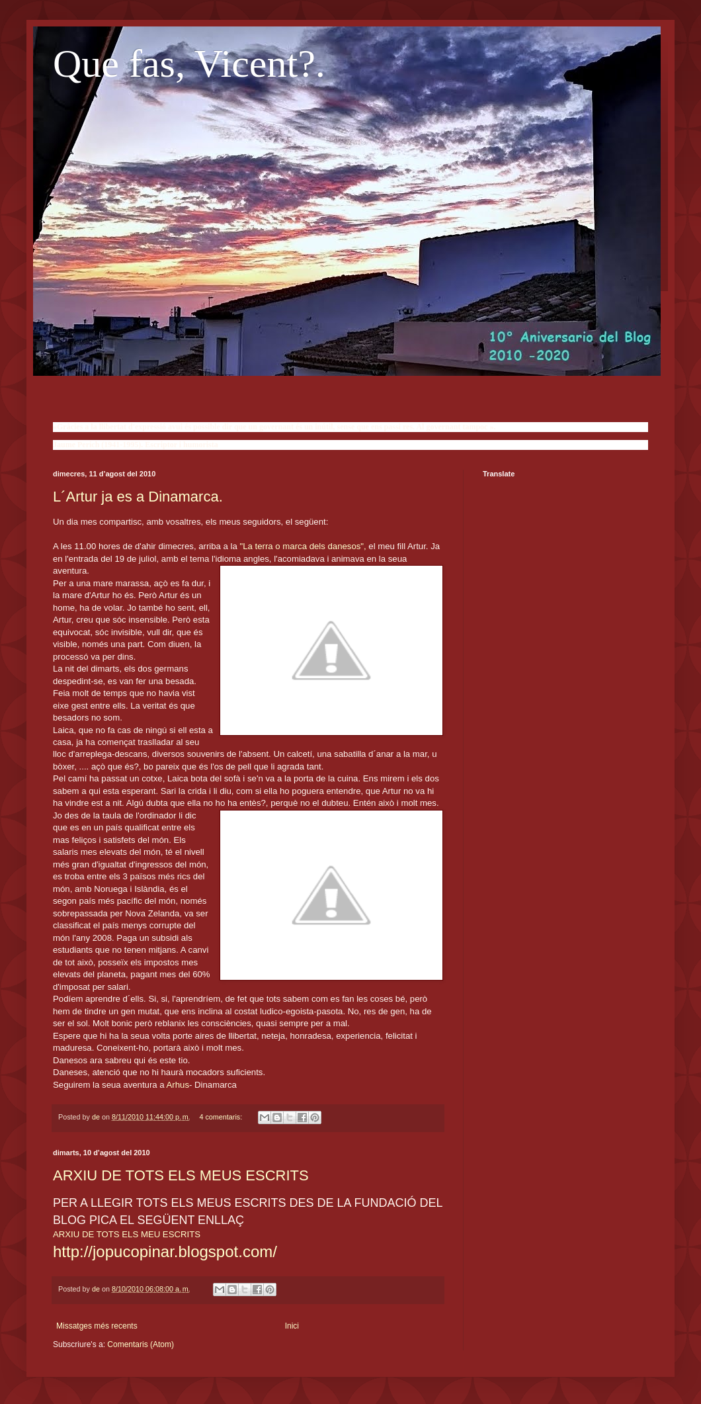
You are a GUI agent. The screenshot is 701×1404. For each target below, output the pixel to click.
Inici (292, 1326)
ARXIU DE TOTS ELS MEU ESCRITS (126, 1234)
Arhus (178, 1085)
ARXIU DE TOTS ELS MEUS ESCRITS (181, 1175)
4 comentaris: (221, 1117)
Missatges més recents (97, 1326)
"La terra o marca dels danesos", (303, 546)
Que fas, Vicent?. (189, 63)
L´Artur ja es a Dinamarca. (138, 496)
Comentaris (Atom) (140, 1344)
